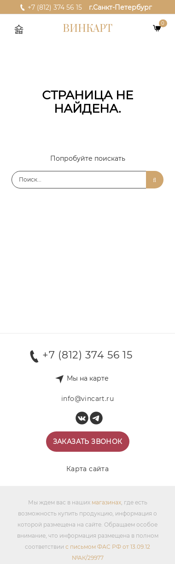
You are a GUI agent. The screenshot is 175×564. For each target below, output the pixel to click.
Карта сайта (87, 469)
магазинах (106, 502)
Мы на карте (88, 378)
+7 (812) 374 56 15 (50, 7)
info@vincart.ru (87, 398)
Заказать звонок (87, 441)
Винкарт (87, 29)
